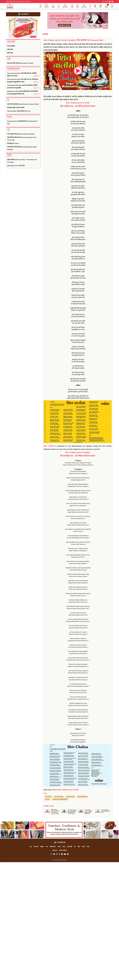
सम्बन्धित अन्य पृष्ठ (48, 806)
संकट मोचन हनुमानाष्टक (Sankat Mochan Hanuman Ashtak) (23, 104)
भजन (59, 6)
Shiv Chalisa (49, 446)
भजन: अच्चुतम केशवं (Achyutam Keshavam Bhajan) (20, 134)
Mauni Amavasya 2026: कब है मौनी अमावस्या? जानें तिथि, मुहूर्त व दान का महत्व (23, 74)
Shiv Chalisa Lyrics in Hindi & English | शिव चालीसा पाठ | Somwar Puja (72, 811)
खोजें (112, 6)
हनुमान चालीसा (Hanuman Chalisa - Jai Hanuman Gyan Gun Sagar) (22, 161)
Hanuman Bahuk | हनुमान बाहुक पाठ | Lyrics (19, 111)
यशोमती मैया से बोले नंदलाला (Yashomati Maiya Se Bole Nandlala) (22, 148)
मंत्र (90, 6)
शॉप (40, 6)
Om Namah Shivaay (70, 797)
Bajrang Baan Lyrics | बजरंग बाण (16, 166)
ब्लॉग (88, 847)
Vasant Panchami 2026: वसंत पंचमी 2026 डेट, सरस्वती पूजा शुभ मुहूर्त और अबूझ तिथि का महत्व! (23, 80)
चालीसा (53, 6)
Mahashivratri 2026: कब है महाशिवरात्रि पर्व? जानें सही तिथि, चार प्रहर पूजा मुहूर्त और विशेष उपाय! (23, 92)
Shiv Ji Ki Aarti (48, 797)
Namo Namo (71, 677)
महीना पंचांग (10, 49)
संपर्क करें (54, 850)
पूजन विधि (84, 6)
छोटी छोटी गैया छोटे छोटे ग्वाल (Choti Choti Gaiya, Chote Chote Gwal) (21, 138)
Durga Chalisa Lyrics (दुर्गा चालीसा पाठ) (105, 811)
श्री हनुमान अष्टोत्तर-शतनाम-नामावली (15, 108)
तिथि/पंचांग (65, 6)
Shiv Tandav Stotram (58, 797)
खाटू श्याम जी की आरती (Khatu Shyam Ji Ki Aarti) (20, 63)
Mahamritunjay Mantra (82, 797)
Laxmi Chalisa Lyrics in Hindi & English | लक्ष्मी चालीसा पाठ (88, 811)
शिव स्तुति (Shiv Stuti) (13, 143)
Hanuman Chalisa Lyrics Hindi (66, 789)
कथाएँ (72, 6)
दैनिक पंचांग (10, 53)
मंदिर (95, 6)
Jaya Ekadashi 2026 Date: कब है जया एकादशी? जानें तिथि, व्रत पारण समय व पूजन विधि (23, 86)
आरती (100, 6)
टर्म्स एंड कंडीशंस (63, 850)
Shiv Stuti (47, 799)
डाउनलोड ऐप (23, 14)
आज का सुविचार (11, 46)
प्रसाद (77, 6)
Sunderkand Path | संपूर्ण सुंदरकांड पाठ (59, 799)
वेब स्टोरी (46, 6)
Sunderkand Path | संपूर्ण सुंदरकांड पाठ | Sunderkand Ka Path (22, 122)
